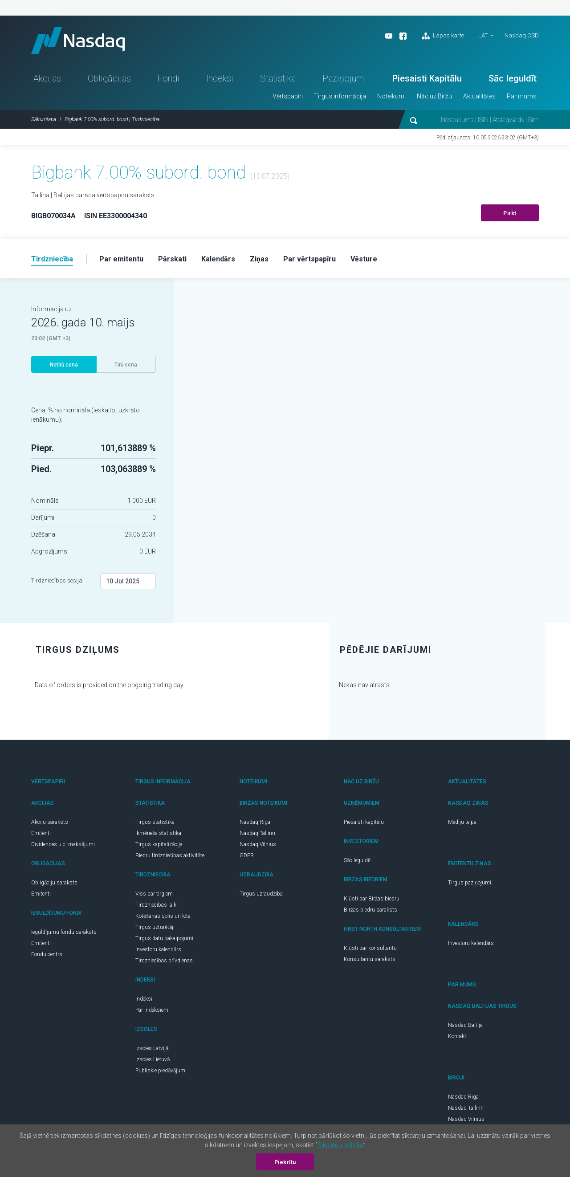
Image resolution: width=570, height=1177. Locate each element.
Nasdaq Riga (255, 822)
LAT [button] (483, 35)
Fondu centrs (46, 954)
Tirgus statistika (155, 822)
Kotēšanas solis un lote (162, 916)
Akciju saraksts (49, 822)
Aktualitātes (479, 96)
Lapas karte (443, 36)
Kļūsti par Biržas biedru (371, 899)
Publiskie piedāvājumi (161, 1070)
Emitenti (41, 833)
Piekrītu (285, 1162)
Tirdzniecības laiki (156, 905)
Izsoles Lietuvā (152, 1059)
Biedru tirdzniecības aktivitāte (169, 855)
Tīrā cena (125, 365)
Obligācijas (109, 78)
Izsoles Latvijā (151, 1048)
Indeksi (219, 78)
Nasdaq (78, 40)
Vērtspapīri (288, 96)
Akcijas (47, 78)
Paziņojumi (344, 78)
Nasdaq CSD (522, 35)
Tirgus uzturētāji (155, 927)
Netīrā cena (64, 365)
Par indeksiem (151, 1010)
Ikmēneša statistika (158, 833)
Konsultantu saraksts (369, 959)
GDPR (247, 855)
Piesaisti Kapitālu (427, 78)
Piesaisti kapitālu (364, 822)
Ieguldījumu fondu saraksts (64, 932)
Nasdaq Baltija (465, 1025)
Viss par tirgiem (154, 894)
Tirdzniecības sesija (56, 580)
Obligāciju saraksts (54, 883)
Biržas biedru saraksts (370, 910)
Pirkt (510, 213)
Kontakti (458, 1036)
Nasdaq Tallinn (257, 833)
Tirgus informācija (340, 96)
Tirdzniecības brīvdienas (164, 960)
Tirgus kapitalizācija (159, 844)
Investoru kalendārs (158, 949)
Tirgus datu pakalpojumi (164, 938)
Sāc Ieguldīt (513, 78)
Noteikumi (391, 96)
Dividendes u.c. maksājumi (63, 844)
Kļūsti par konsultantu (370, 948)
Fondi (168, 78)
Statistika (278, 78)
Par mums (522, 96)
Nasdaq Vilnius (258, 844)
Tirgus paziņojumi (469, 883)
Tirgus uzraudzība (261, 894)
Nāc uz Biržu (434, 96)
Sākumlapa (43, 119)
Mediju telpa (462, 822)
